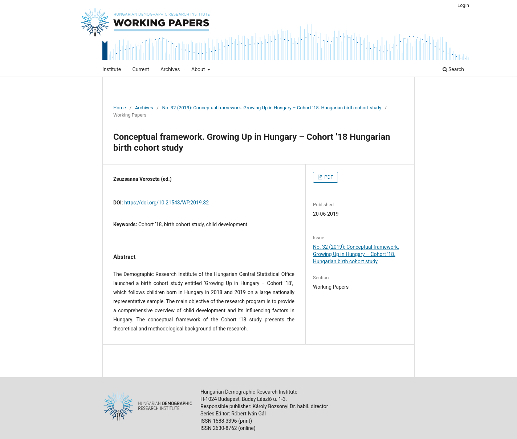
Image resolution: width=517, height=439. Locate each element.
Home (119, 107)
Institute (111, 69)
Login (463, 5)
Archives (170, 69)
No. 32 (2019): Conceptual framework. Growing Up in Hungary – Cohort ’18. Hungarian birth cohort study (272, 107)
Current (141, 69)
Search (453, 69)
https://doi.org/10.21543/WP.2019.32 (166, 203)
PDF (328, 177)
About (198, 69)
